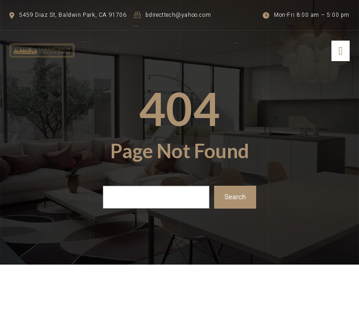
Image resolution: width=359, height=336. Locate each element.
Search (235, 197)
